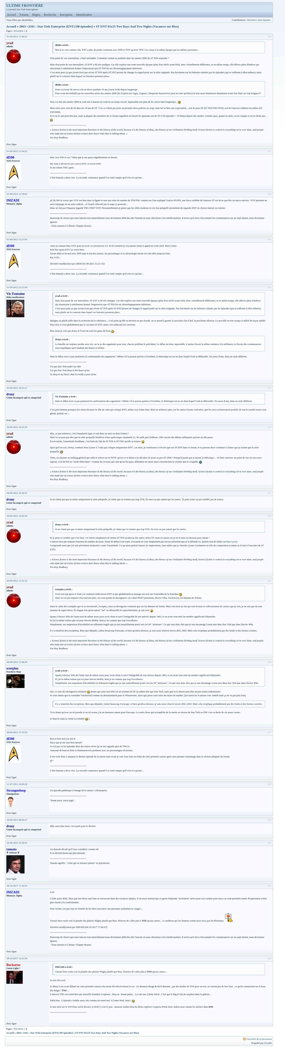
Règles (36, 14)
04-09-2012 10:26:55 (17, 493)
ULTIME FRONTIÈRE (24, 5)
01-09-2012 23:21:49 (17, 287)
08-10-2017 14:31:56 (17, 958)
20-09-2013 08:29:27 (17, 819)
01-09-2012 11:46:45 (17, 36)
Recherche (50, 14)
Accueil (11, 14)
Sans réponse (264, 20)
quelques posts (230, 541)
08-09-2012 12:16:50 (17, 732)
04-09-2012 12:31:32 (17, 580)
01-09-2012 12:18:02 (17, 194)
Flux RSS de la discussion (259, 1039)
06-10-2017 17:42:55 (17, 885)
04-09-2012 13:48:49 (17, 662)
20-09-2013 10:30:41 (17, 842)
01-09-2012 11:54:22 (17, 151)
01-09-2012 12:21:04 (17, 239)
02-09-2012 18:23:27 (17, 388)
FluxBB (268, 1043)
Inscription (66, 14)
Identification (84, 14)
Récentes (251, 20)
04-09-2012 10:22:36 (17, 427)
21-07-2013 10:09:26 (17, 784)
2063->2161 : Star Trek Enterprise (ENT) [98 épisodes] (56, 26)
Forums (24, 14)
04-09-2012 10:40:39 (17, 516)
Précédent (18, 30)
